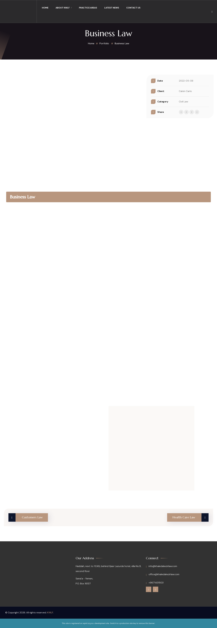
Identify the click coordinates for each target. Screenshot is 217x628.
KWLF (50, 612)
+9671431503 (155, 582)
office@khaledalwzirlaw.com (162, 574)
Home (45, 7)
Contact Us (133, 7)
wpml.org (87, 623)
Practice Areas (88, 7)
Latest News (111, 7)
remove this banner (147, 623)
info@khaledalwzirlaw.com (161, 566)
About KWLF (63, 7)
